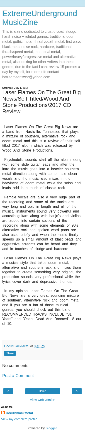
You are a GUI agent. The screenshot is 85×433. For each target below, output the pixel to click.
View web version (42, 400)
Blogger (51, 428)
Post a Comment (18, 375)
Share (10, 353)
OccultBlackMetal (19, 413)
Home (42, 391)
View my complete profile (19, 419)
